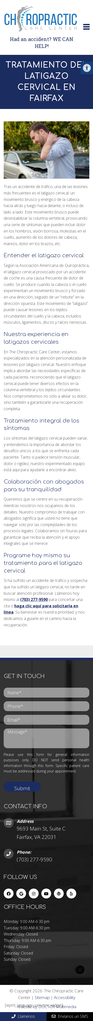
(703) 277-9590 (34, 599)
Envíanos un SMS (70, 1016)
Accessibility (64, 997)
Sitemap (42, 997)
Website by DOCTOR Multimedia (46, 1006)
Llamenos (23, 1016)
